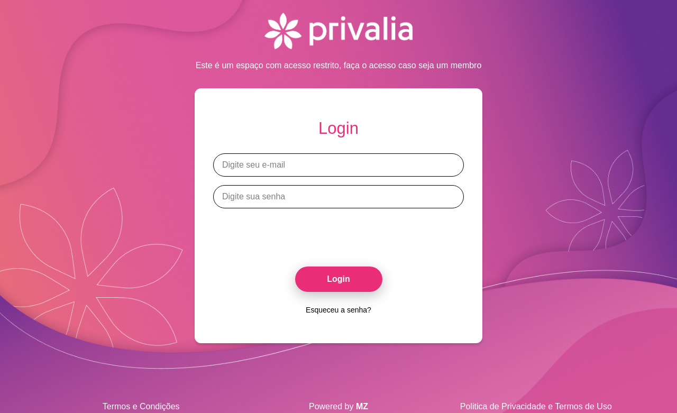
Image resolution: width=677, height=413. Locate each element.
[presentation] (338, 233)
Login (338, 278)
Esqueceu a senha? (338, 310)
